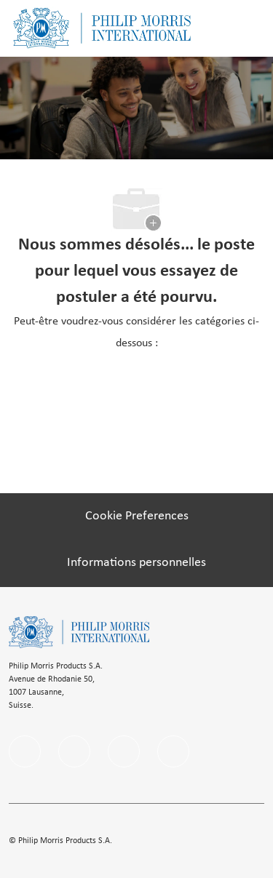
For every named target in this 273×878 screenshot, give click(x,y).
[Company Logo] (102, 28)
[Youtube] (173, 751)
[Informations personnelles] (136, 563)
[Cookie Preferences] (137, 516)
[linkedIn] (74, 751)
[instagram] (124, 751)
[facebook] (25, 751)
